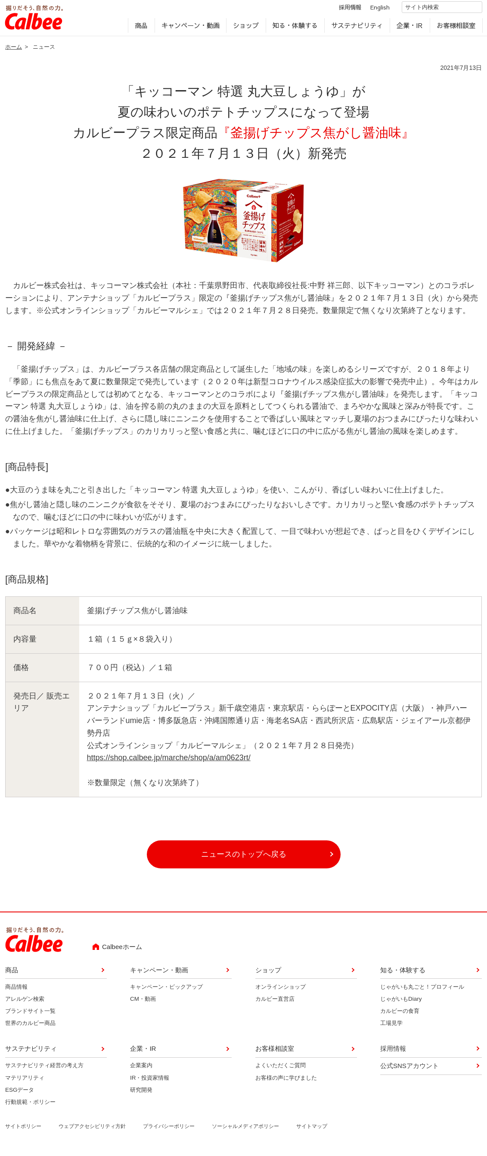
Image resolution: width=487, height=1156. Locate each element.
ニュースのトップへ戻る (243, 857)
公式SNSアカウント (409, 1069)
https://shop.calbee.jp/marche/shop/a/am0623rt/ (169, 761)
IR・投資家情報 (149, 1081)
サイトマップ (311, 1130)
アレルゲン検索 (24, 1002)
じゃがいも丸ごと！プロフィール (422, 990)
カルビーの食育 (399, 1014)
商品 (141, 28)
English (372, 10)
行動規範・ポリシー (30, 1105)
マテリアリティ (24, 1081)
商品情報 (16, 990)
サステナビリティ (357, 28)
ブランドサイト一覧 (30, 1014)
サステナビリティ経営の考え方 (44, 1068)
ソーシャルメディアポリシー (245, 1130)
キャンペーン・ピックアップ (166, 990)
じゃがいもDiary (401, 1002)
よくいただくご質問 (280, 1068)
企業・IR (409, 28)
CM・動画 (143, 1002)
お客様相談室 (455, 28)
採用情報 (342, 10)
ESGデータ (19, 1093)
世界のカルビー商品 (30, 1026)
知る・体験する (294, 28)
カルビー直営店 (275, 1002)
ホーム (13, 50)
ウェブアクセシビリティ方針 (92, 1130)
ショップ (246, 28)
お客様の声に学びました (286, 1081)
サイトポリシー (23, 1130)
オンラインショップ (280, 990)
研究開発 (141, 1093)
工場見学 (391, 1026)
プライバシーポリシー (169, 1130)
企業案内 (141, 1068)
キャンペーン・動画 (190, 28)
